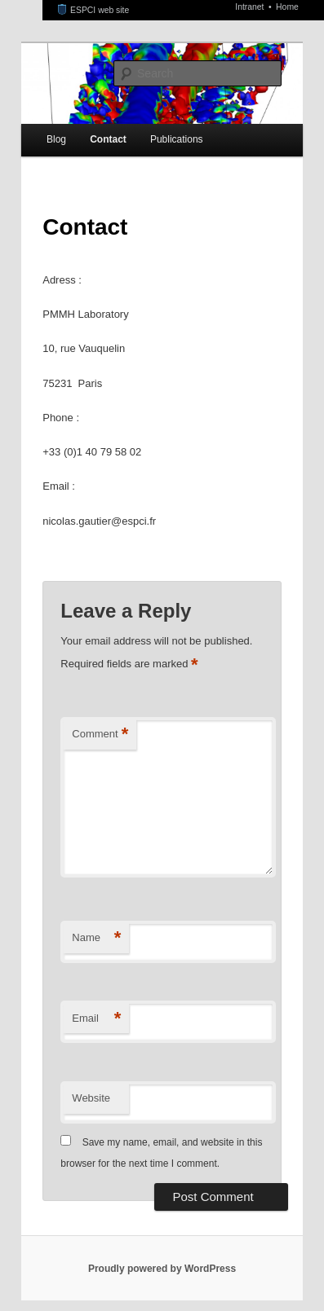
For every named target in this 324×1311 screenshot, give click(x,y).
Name (96, 938)
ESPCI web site (94, 10)
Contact (108, 139)
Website (91, 1098)
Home (287, 6)
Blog (56, 139)
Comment (100, 734)
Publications (176, 139)
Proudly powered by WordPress (162, 1268)
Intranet (250, 6)
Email (96, 1019)
